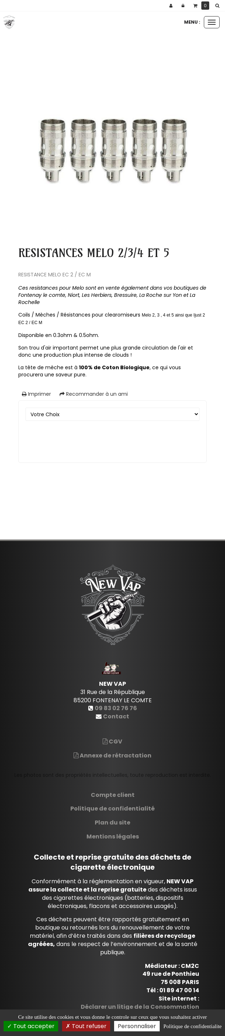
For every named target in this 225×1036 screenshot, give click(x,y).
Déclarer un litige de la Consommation (140, 1007)
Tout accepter (31, 1026)
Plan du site (112, 822)
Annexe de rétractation (112, 755)
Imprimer (36, 394)
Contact (116, 716)
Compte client (113, 795)
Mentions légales (112, 836)
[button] (218, 5)
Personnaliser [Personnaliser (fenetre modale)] (137, 1026)
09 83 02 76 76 (116, 708)
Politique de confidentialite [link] (192, 1026)
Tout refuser (86, 1026)
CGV (112, 741)
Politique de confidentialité (112, 808)
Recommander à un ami (94, 394)
